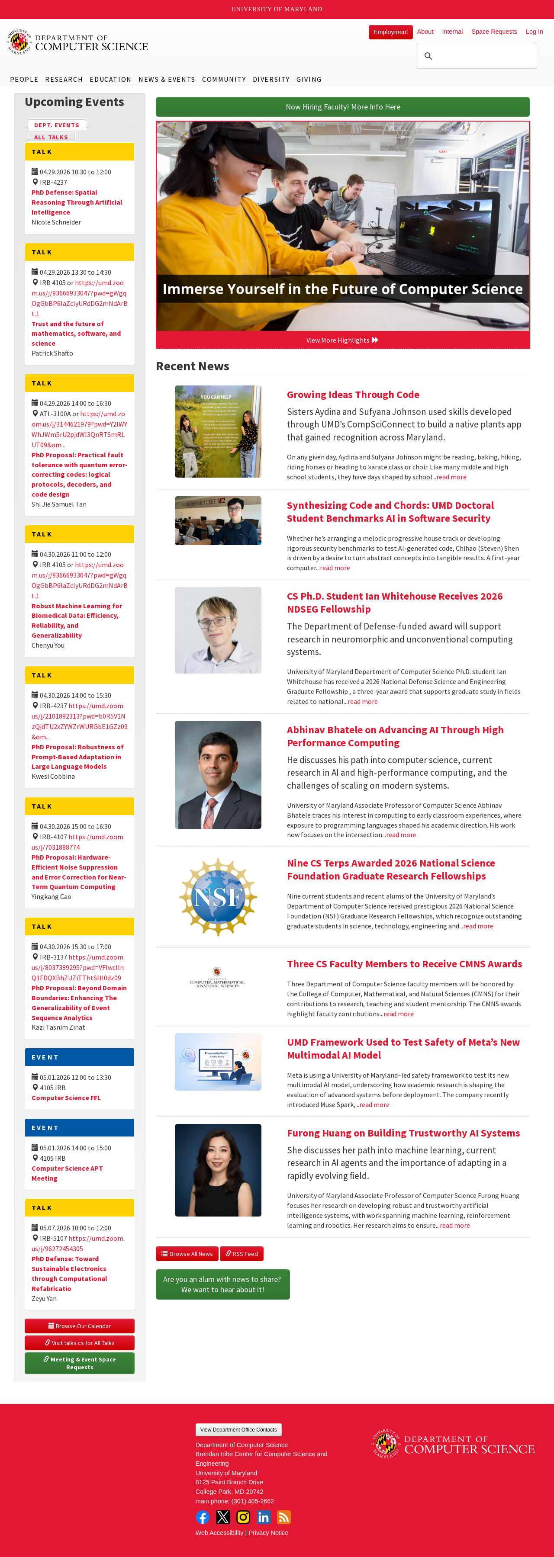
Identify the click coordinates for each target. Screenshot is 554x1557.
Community (224, 79)
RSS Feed (241, 1254)
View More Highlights (342, 340)
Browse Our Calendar (79, 1326)
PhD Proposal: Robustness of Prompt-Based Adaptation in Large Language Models (78, 756)
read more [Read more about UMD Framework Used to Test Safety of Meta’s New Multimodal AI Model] (374, 1104)
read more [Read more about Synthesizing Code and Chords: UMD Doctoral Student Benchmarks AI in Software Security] (335, 567)
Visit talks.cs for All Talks (80, 1343)
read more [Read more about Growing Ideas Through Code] (451, 476)
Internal (452, 31)
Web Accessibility (220, 1532)
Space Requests (494, 31)
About (425, 31)
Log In (534, 31)
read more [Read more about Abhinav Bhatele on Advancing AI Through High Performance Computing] (401, 834)
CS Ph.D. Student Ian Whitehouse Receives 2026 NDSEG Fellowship (395, 602)
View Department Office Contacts (238, 1430)
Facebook (202, 1517)
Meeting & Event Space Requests (80, 1363)
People (24, 79)
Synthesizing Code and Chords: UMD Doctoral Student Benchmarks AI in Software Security (390, 511)
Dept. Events (60, 124)
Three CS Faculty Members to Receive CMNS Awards (404, 963)
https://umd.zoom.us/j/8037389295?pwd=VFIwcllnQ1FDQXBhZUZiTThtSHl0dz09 (78, 967)
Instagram (243, 1517)
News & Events (167, 79)
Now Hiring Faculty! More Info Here (343, 107)
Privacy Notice (268, 1532)
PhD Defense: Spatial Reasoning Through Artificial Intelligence (77, 202)
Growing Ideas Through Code (353, 394)
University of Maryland (277, 9)
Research (64, 79)
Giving (309, 79)
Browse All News (187, 1254)
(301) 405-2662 (253, 1501)
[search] (475, 56)
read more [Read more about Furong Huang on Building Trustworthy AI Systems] (455, 1225)
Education (111, 79)
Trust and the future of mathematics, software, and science (76, 333)
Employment (391, 32)
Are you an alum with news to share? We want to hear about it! (223, 1284)
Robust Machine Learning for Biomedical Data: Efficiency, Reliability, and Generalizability (77, 620)
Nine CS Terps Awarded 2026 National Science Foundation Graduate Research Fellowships (391, 869)
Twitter (223, 1517)
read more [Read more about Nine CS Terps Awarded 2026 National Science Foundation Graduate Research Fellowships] (478, 925)
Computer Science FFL (66, 1097)
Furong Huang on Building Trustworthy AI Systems (403, 1133)
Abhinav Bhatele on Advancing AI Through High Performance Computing (395, 736)
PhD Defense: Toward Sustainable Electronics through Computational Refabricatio (69, 1273)
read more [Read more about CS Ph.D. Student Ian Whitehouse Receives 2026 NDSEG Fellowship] (363, 701)
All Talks (51, 137)
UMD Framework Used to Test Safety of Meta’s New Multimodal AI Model (403, 1048)
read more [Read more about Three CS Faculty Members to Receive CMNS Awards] (398, 1013)
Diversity (271, 79)
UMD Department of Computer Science (77, 42)
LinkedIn (264, 1517)
